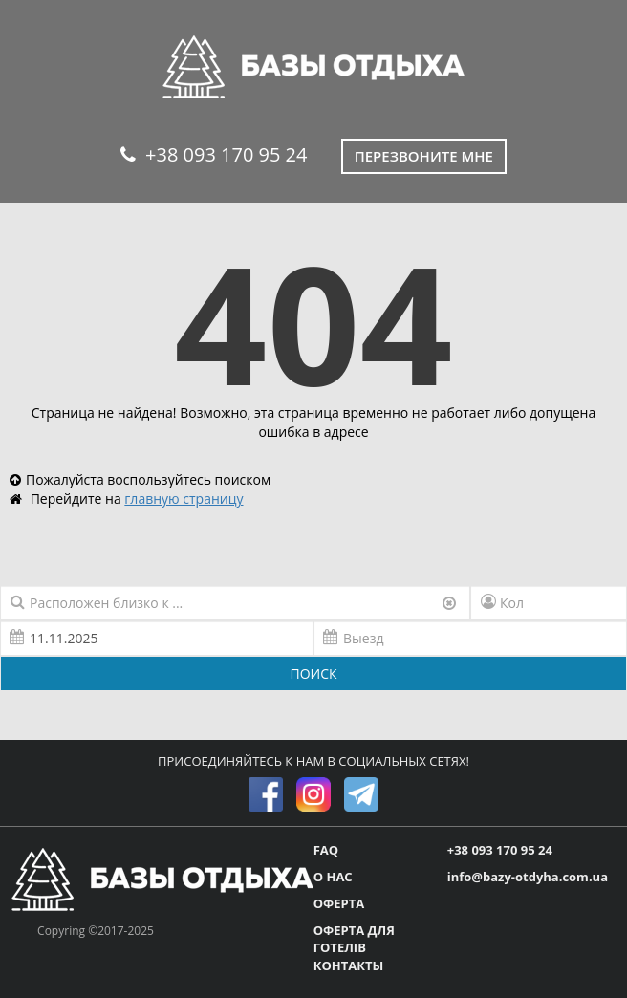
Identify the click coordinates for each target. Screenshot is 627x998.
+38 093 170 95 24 (213, 154)
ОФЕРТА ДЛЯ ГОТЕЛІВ (354, 939)
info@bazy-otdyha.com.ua (527, 876)
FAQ (326, 849)
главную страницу (183, 498)
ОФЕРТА (339, 903)
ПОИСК (313, 673)
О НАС (333, 876)
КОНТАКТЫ (349, 965)
